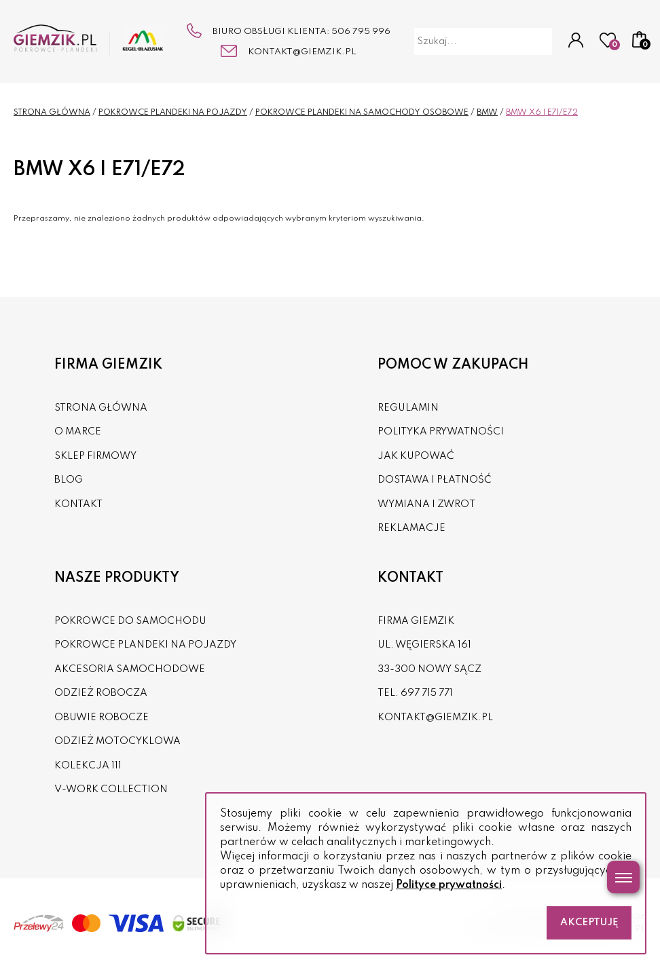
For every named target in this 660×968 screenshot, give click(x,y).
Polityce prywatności (449, 885)
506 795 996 (360, 31)
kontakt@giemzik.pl (302, 52)
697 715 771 (427, 693)
